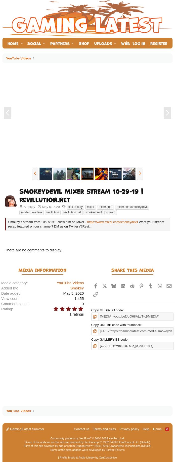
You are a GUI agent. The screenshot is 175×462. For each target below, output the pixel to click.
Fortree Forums (115, 449)
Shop (84, 43)
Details (145, 442)
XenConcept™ (93, 442)
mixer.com (105, 207)
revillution (52, 212)
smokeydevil (93, 212)
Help (146, 429)
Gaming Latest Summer (25, 429)
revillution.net (72, 212)
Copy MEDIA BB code (107, 310)
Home (12, 43)
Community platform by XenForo (87, 438)
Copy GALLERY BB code (109, 339)
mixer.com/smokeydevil (132, 207)
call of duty (75, 207)
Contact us (81, 429)
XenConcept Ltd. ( (130, 442)
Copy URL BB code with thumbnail (116, 324)
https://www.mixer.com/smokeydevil (112, 222)
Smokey (29, 207)
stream (110, 212)
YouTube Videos (70, 283)
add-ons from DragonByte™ (76, 445)
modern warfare (31, 212)
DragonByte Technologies (124, 445)
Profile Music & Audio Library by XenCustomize (88, 457)
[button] (22, 43)
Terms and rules (104, 429)
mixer (90, 207)
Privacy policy (129, 429)
